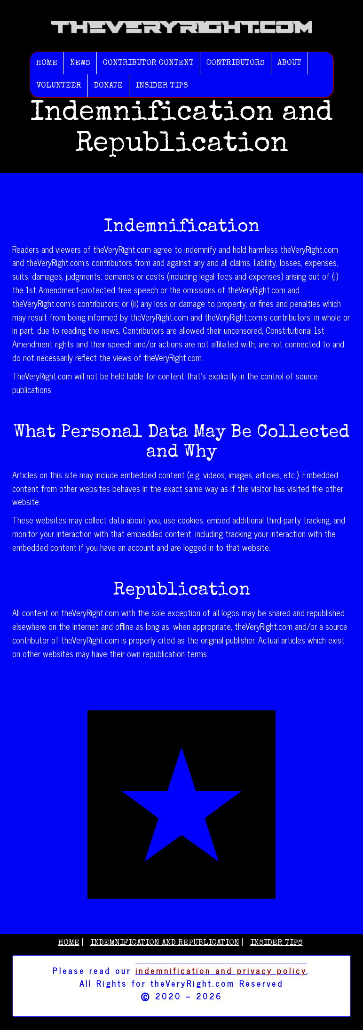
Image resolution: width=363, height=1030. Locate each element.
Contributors (235, 63)
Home (46, 63)
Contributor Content (148, 63)
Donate (108, 86)
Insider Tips (161, 86)
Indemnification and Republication (164, 943)
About (289, 63)
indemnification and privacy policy (221, 970)
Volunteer (58, 86)
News (80, 63)
